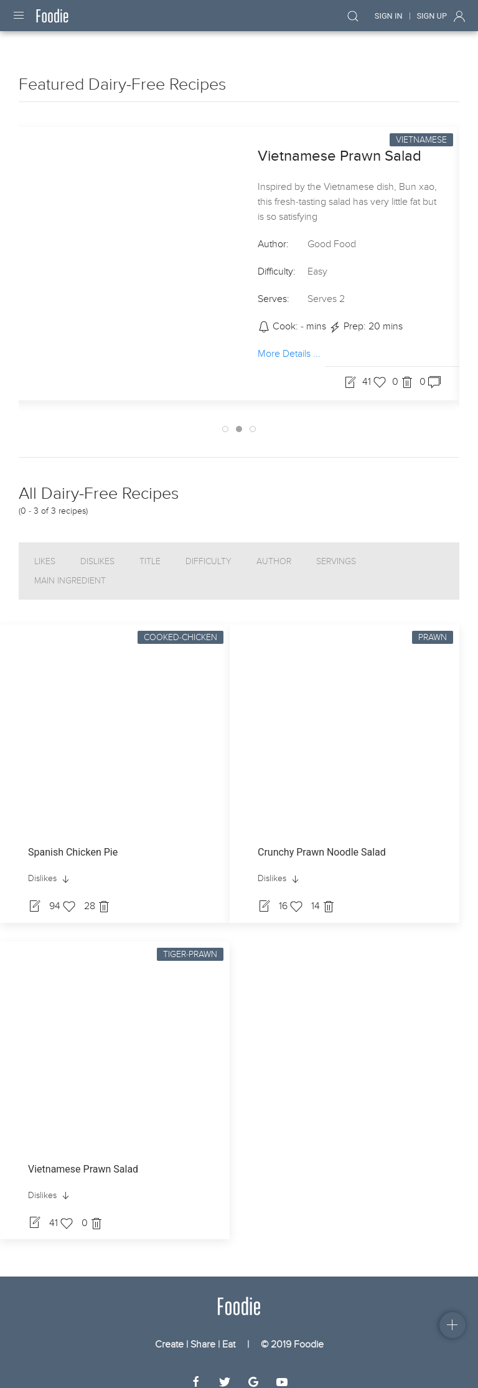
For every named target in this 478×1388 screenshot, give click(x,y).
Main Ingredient (70, 569)
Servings (336, 550)
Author (273, 550)
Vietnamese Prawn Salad (339, 145)
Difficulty (208, 550)
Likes (44, 550)
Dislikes (97, 550)
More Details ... (289, 342)
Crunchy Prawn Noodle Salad (322, 841)
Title (150, 550)
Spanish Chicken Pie (73, 841)
